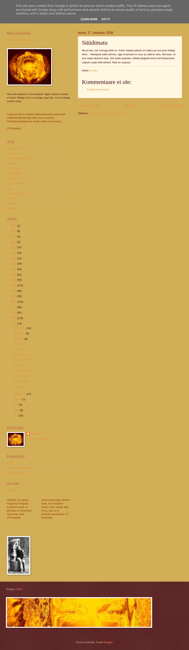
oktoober (19, 338)
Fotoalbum (13, 153)
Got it (105, 19)
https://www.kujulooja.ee (20, 40)
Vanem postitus (170, 105)
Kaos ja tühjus (21, 376)
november (20, 333)
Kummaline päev (22, 370)
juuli (16, 404)
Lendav (35, 433)
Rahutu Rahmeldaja (18, 158)
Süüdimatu (19, 354)
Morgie (11, 163)
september (20, 393)
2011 (14, 307)
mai (16, 415)
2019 (14, 263)
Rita (9, 188)
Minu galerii (13, 148)
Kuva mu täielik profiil (39, 438)
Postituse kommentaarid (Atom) (106, 113)
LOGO (18, 589)
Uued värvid (20, 381)
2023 (14, 242)
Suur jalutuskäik (16, 193)
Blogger (108, 642)
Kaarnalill (12, 178)
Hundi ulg (12, 168)
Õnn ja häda (20, 343)
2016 (14, 279)
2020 (14, 258)
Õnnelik (17, 348)
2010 (14, 312)
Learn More (89, 19)
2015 (14, 285)
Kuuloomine (20, 386)
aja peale (12, 489)
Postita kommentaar (98, 89)
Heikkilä (11, 198)
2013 (14, 296)
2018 (14, 269)
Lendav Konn (14, 173)
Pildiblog (12, 208)
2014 (14, 290)
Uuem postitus (89, 105)
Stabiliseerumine (22, 359)
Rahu (16, 365)
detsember (20, 328)
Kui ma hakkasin (16, 472)
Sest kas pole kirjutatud (20, 467)
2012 (14, 301)
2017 (14, 274)
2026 (14, 225)
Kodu (10, 462)
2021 (14, 252)
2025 (14, 231)
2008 (14, 323)
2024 (14, 236)
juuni (17, 410)
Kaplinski (12, 203)
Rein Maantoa (15, 183)
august (18, 399)
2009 (14, 318)
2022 (14, 247)
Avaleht (129, 105)
